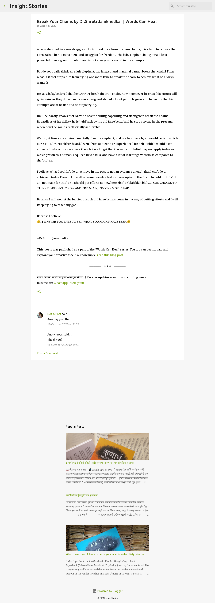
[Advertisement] (107, 390)
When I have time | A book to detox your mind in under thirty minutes (105, 554)
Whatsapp (60, 283)
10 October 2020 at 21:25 (63, 324)
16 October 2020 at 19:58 (63, 344)
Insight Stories (28, 6)
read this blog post (110, 255)
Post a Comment (47, 353)
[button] (39, 33)
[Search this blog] (194, 6)
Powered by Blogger (107, 591)
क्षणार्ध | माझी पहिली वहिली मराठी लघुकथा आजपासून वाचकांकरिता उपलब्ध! (100, 462)
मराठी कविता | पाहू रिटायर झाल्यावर (82, 495)
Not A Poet (54, 313)
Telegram (77, 283)
